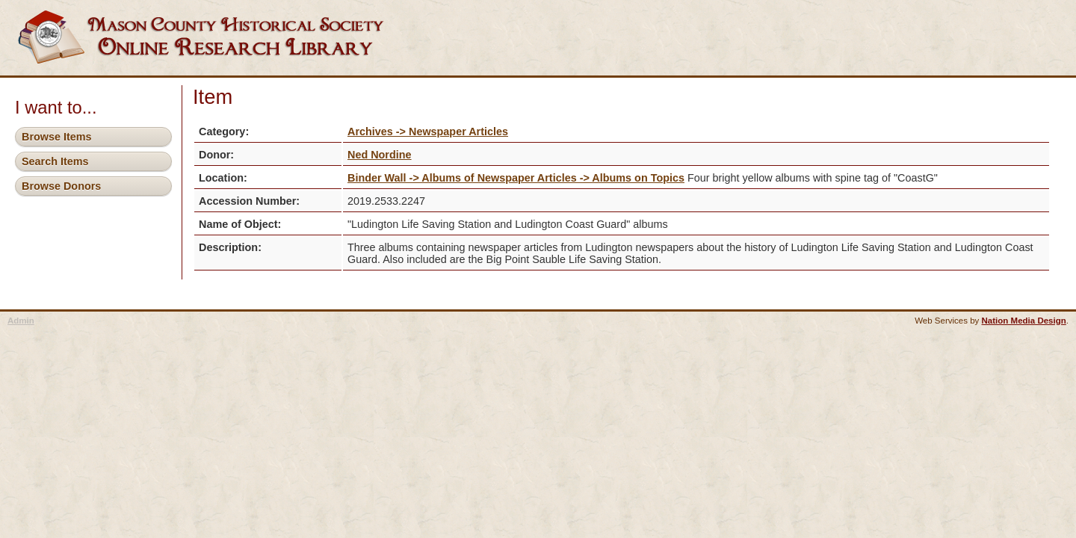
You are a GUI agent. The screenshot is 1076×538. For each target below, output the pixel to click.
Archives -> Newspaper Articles (427, 131)
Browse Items (57, 137)
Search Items (55, 161)
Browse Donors (61, 186)
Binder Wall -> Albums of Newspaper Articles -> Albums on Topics (515, 178)
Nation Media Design (1024, 320)
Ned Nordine (379, 155)
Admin (20, 320)
